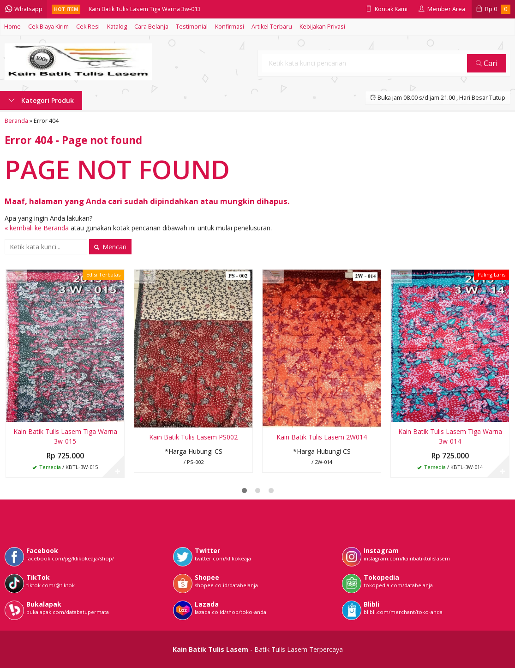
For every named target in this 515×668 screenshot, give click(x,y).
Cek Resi (88, 26)
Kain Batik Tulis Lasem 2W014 (321, 437)
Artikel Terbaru (272, 26)
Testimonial (192, 26)
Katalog (117, 26)
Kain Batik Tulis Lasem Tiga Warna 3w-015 (65, 436)
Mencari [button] (110, 246)
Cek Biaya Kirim (48, 26)
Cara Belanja (151, 26)
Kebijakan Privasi (322, 26)
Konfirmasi (229, 26)
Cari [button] (487, 63)
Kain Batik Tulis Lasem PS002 (193, 437)
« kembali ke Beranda (37, 227)
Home (12, 26)
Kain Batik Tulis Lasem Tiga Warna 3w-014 (450, 436)
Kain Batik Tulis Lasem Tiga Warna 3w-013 (145, 9)
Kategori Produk (41, 100)
